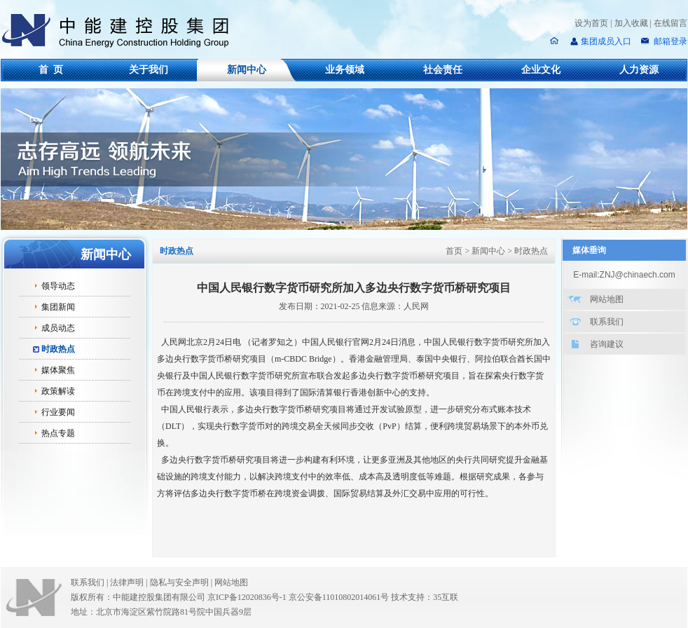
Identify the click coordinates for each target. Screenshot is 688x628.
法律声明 (129, 582)
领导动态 (58, 286)
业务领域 (344, 69)
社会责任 (442, 69)
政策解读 (58, 391)
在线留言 (670, 23)
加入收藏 (631, 23)
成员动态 (58, 328)
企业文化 (540, 69)
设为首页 (591, 23)
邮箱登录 (669, 41)
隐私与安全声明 (179, 582)
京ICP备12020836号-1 (247, 597)
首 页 (51, 69)
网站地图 (607, 299)
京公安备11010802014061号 (339, 597)
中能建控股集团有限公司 (121, 31)
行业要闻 (58, 412)
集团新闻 (58, 307)
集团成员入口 (606, 41)
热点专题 (58, 433)
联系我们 (607, 322)
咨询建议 (607, 344)
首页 (454, 251)
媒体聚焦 (58, 370)
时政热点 (58, 349)
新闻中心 (246, 69)
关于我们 (148, 69)
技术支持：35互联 (424, 597)
